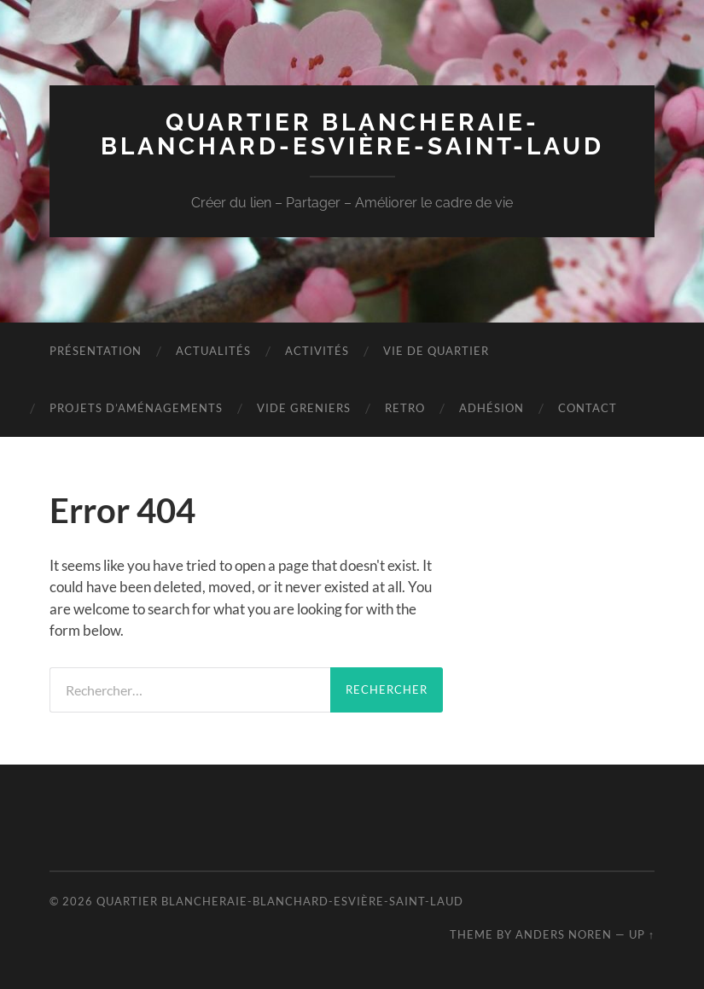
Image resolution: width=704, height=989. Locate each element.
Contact (587, 408)
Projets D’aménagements (136, 408)
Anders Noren (563, 934)
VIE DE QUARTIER (436, 351)
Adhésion (491, 408)
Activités (317, 351)
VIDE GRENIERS (304, 408)
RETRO (405, 408)
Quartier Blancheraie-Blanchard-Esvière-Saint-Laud (352, 134)
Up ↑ (642, 934)
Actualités (213, 351)
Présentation (95, 351)
